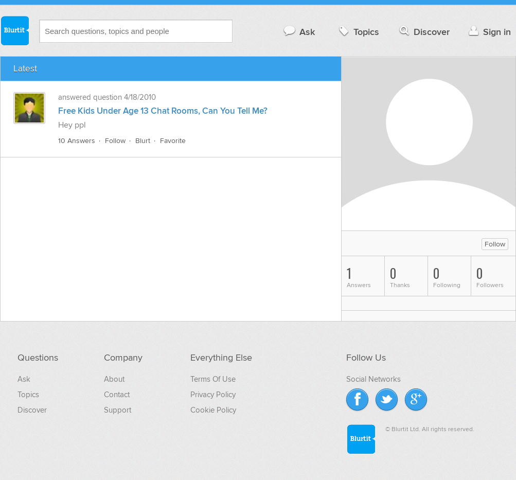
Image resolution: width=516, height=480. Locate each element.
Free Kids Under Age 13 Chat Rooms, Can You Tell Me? (163, 111)
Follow (115, 140)
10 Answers (76, 140)
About (114, 379)
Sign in (488, 32)
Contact (117, 394)
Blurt (142, 140)
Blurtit (14, 30)
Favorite (173, 140)
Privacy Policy (213, 394)
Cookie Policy (213, 410)
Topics (357, 32)
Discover (423, 32)
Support (117, 410)
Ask (298, 32)
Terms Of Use (213, 379)
